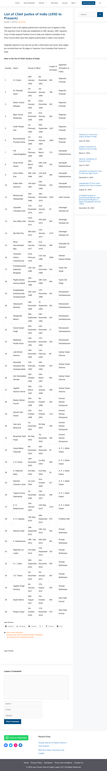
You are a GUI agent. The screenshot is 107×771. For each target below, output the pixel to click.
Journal (64, 3)
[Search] (100, 14)
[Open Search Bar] (100, 3)
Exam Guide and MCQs (14, 632)
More (75, 3)
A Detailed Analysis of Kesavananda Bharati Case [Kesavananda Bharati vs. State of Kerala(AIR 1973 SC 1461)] (90, 200)
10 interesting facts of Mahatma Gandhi (20, 637)
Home (17, 3)
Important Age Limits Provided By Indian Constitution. (24, 635)
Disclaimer (48, 763)
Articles (44, 3)
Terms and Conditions (63, 763)
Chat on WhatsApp (18, 738)
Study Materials (29, 3)
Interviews (54, 3)
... (5, 658)
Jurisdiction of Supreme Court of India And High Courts (90, 172)
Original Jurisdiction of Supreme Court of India (88, 148)
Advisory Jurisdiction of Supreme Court (88, 160)
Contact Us (78, 763)
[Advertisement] (93, 39)
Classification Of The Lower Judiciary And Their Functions (90, 184)
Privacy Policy (36, 763)
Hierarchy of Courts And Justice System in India (88, 136)
